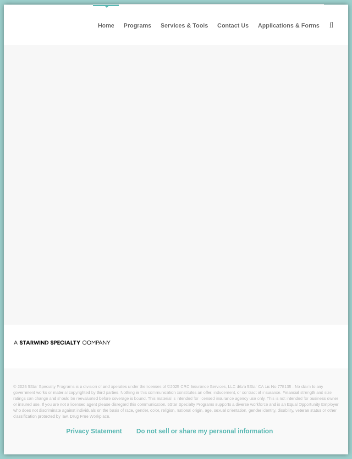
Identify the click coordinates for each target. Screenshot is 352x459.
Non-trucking (80, 113)
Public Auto (129, 113)
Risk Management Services (145, 156)
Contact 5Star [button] (77, 296)
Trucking (35, 113)
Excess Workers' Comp (255, 113)
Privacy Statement (94, 431)
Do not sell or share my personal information (205, 431)
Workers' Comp (182, 113)
